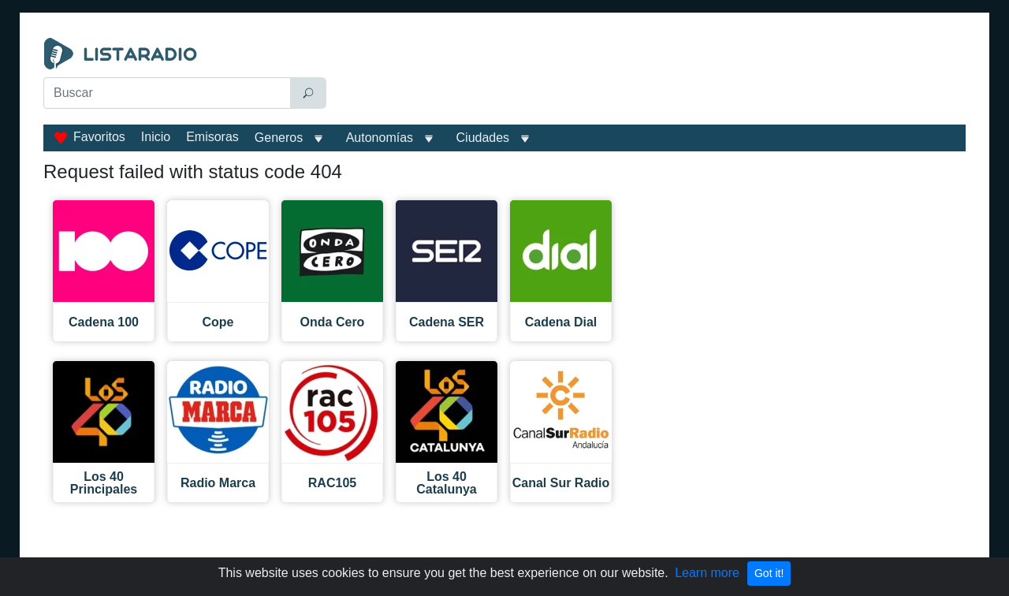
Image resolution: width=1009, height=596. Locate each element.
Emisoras (212, 136)
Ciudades (483, 137)
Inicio (155, 136)
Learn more (707, 572)
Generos (279, 137)
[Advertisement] (649, 77)
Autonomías (379, 137)
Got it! (769, 573)
